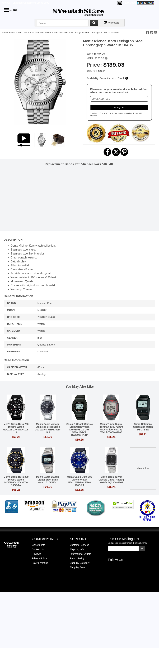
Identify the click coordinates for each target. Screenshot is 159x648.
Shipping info (77, 549)
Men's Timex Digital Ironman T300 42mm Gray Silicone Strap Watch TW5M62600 (111, 428)
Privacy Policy (39, 558)
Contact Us (38, 549)
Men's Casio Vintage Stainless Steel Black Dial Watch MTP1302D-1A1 (48, 428)
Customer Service (79, 545)
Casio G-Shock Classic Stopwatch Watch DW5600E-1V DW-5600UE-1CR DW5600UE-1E (79, 429)
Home (5, 32)
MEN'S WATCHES (20, 32)
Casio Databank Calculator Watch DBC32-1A (143, 427)
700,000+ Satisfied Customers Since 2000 (25, 2)
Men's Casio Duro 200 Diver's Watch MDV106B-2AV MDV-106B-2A (79, 481)
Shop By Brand (78, 567)
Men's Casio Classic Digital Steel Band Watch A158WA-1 (47, 480)
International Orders (80, 554)
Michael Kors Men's (41, 32)
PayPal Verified (40, 562)
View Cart (113, 22)
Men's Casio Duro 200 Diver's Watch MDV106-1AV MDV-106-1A (16, 428)
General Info (38, 545)
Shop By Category (80, 562)
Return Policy (77, 558)
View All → (143, 468)
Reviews (36, 554)
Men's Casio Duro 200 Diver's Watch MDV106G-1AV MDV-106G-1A (16, 481)
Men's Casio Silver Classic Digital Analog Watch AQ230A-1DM (111, 480)
